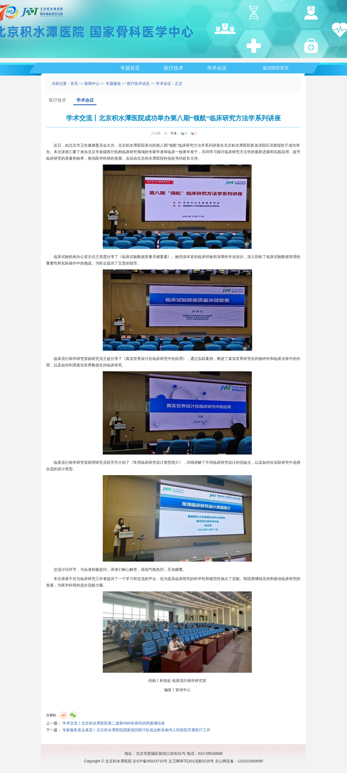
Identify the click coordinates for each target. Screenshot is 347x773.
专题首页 (130, 68)
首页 (74, 84)
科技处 (169, 158)
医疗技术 (173, 68)
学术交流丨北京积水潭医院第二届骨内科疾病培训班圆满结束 (113, 723)
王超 (107, 359)
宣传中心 (183, 690)
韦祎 (179, 158)
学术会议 (217, 68)
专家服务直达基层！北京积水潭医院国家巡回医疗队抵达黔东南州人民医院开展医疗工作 (136, 730)
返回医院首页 (276, 68)
